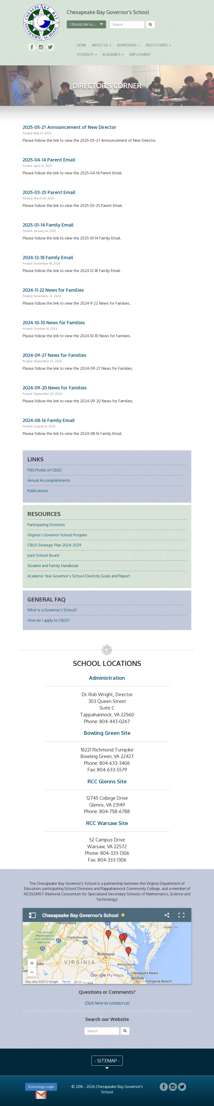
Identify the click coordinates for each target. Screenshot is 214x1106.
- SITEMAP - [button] (107, 1060)
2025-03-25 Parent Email (49, 192)
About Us (101, 45)
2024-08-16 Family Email (49, 420)
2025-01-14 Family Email (48, 225)
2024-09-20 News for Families (55, 388)
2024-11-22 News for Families (53, 290)
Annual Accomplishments (48, 480)
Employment (140, 54)
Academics (113, 54)
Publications (37, 490)
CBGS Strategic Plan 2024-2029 (54, 545)
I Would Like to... (86, 24)
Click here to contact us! (107, 1002)
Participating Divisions (46, 524)
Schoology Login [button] (41, 1087)
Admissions (128, 45)
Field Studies (158, 45)
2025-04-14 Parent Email (49, 160)
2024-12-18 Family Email (48, 257)
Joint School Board (43, 555)
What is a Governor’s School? (52, 610)
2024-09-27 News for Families (54, 355)
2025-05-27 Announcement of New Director (69, 127)
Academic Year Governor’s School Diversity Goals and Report (78, 576)
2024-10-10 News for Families (54, 322)
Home (81, 45)
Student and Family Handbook (52, 565)
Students (87, 54)
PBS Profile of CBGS (44, 470)
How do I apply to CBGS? (48, 620)
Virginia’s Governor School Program (57, 535)
